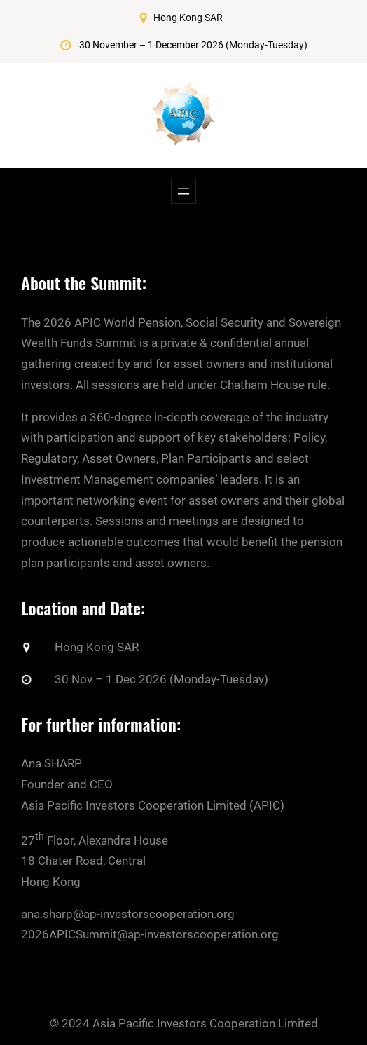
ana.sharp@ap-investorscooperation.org (128, 913)
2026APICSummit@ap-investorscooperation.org (150, 934)
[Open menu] (183, 191)
